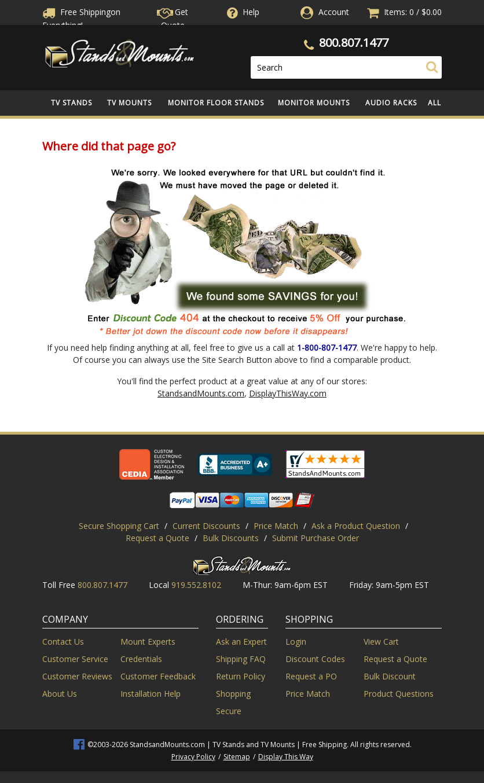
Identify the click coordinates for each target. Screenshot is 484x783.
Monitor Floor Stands (216, 103)
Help (242, 11)
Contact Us (63, 641)
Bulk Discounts (231, 537)
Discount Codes (315, 658)
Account (333, 11)
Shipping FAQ (241, 658)
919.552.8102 (196, 584)
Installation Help (150, 693)
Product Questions (399, 693)
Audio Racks (391, 103)
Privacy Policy (193, 757)
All (434, 103)
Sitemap (236, 757)
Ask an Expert (241, 641)
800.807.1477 (353, 42)
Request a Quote (157, 537)
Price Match (276, 525)
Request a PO (311, 676)
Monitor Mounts (314, 103)
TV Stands (71, 103)
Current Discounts (206, 525)
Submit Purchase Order (315, 537)
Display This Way (285, 757)
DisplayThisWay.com (288, 393)
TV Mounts (129, 103)
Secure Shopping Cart (119, 525)
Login (295, 641)
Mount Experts (147, 641)
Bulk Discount (390, 676)
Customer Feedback (158, 676)
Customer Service (75, 658)
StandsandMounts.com (200, 393)
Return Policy (240, 676)
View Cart (381, 641)
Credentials (141, 658)
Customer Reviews (77, 676)
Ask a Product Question (355, 525)
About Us (59, 693)
